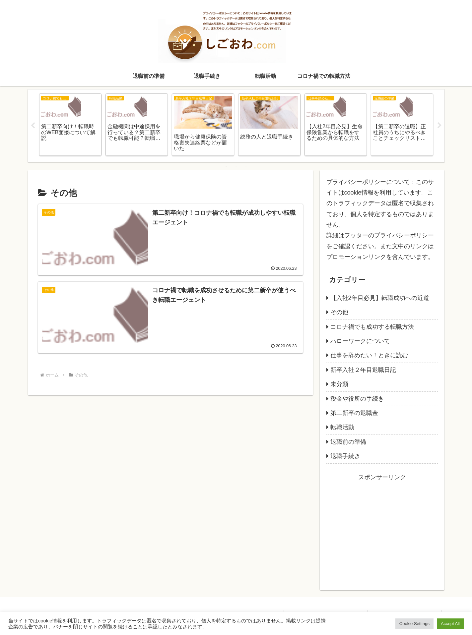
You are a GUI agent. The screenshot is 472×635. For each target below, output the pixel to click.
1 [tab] (226, 166)
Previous (33, 125)
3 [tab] (246, 166)
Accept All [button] (450, 623)
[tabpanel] (70, 124)
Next (439, 125)
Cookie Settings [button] (414, 623)
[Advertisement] (382, 529)
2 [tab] (236, 166)
